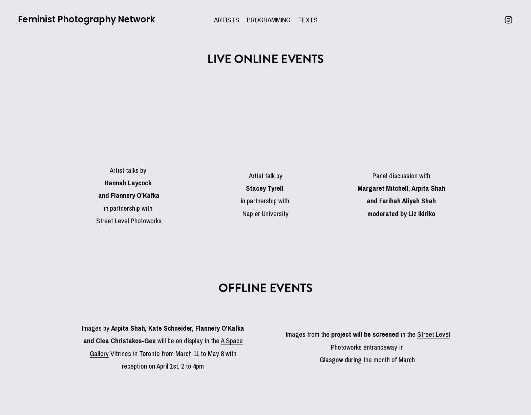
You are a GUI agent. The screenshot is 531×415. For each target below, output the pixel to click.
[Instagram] (505, 22)
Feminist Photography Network (89, 22)
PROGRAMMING (269, 22)
